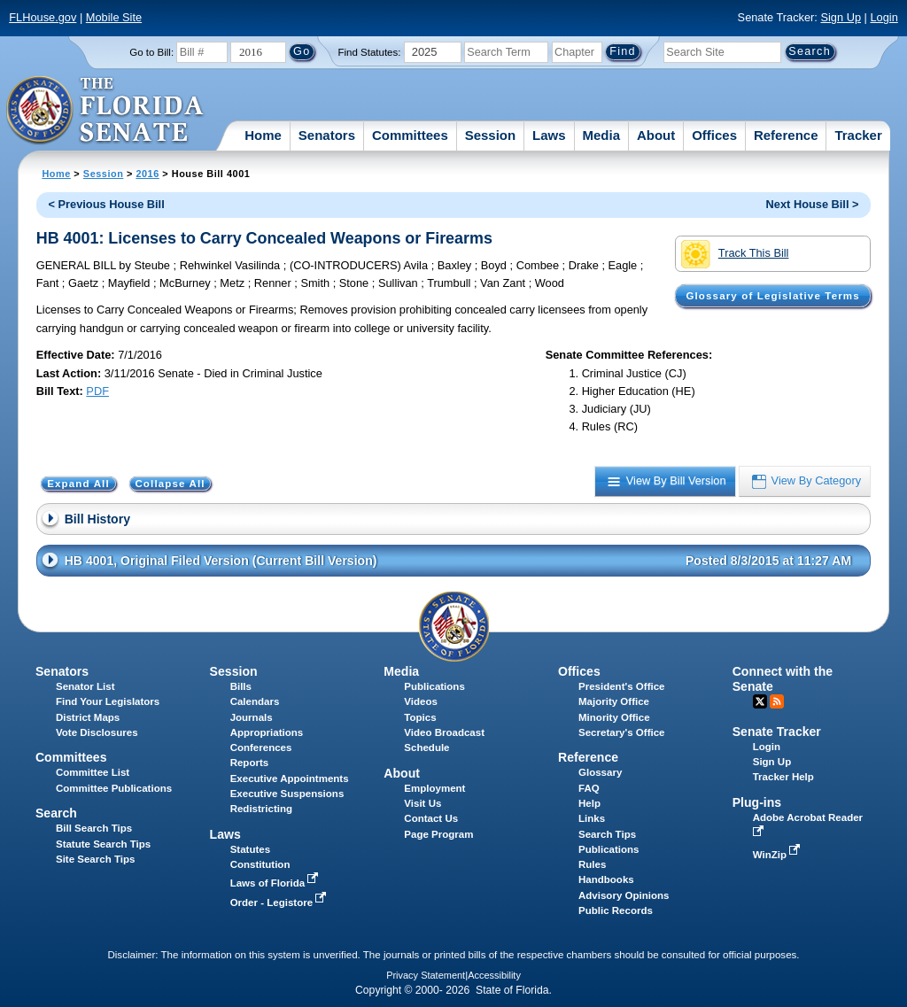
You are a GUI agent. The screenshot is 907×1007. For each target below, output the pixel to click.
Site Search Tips (95, 859)
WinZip (778, 854)
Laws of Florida (276, 883)
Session (490, 135)
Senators (326, 135)
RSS (777, 701)
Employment (434, 788)
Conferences (261, 747)
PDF (97, 391)
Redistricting (261, 808)
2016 (147, 173)
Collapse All (170, 483)
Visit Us (422, 803)
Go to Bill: (151, 52)
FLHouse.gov (42, 17)
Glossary (600, 772)
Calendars (255, 701)
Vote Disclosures (97, 732)
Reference (786, 135)
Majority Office (613, 701)
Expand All (78, 483)
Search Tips (607, 834)
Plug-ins (757, 802)
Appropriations (267, 732)
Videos (421, 701)
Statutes (250, 849)
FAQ (589, 788)
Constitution (260, 864)
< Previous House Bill (107, 204)
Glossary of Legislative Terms (772, 295)
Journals (251, 717)
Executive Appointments (289, 778)
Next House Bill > (812, 204)
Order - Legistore (280, 902)
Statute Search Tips (103, 844)
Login (883, 17)
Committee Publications (114, 788)
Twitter (760, 701)
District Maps (88, 717)
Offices (714, 135)
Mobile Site (114, 17)
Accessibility (494, 975)
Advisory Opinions (623, 895)
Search (56, 813)
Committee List (92, 772)
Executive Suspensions (287, 793)
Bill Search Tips (94, 828)
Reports (249, 762)
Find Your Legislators (107, 701)
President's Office (621, 686)
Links (591, 818)
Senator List (85, 686)
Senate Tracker (777, 731)
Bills (241, 686)
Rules (592, 864)
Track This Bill (734, 254)
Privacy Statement (425, 975)
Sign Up (840, 17)
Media (602, 135)
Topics (420, 717)
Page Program (438, 834)
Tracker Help (783, 776)
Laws (549, 135)
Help (589, 803)
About (656, 135)
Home (263, 135)
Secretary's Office (621, 732)
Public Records (615, 910)
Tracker (857, 135)
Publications (434, 686)
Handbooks (606, 879)
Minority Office (614, 717)
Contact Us (431, 818)
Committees (410, 135)
